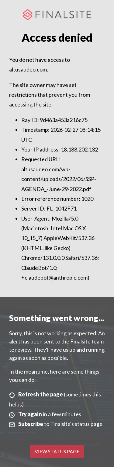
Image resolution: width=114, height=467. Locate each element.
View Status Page (57, 451)
